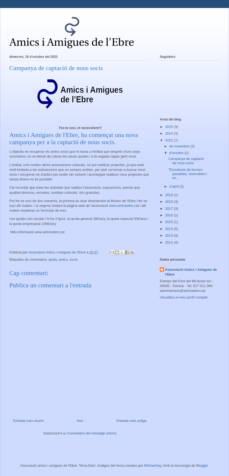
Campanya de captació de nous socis (186, 161)
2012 (169, 242)
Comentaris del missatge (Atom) (92, 433)
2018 (169, 202)
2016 (169, 215)
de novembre (180, 146)
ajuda (52, 259)
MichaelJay (152, 465)
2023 (169, 140)
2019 (169, 195)
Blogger (202, 465)
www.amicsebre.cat (124, 206)
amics (63, 259)
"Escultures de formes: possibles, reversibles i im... (187, 174)
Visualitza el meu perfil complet (183, 297)
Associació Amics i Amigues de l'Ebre (191, 272)
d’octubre (177, 153)
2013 (169, 235)
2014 (169, 229)
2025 (169, 127)
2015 (169, 222)
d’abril (174, 186)
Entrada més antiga (131, 421)
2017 (169, 209)
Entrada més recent (28, 421)
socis (74, 259)
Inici (80, 421)
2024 (169, 133)
